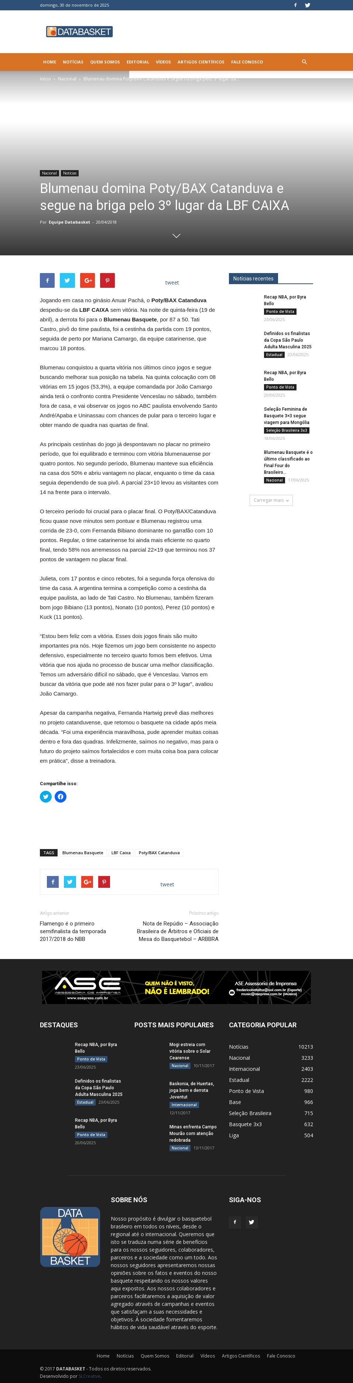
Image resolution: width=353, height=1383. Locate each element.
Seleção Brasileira (250, 1113)
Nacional (67, 79)
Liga (234, 1135)
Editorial (138, 62)
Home (49, 62)
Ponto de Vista (280, 311)
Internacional (184, 1104)
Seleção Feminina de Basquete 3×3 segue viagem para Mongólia (286, 416)
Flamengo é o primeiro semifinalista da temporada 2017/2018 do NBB (73, 931)
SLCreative (89, 1376)
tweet (172, 282)
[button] (304, 62)
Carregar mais (271, 500)
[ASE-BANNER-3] (176, 987)
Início (45, 79)
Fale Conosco (247, 62)
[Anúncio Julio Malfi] (271, 566)
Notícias (73, 62)
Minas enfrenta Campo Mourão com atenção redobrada (193, 1133)
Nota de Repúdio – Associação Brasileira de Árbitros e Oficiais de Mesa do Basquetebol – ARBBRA (178, 931)
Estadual (274, 354)
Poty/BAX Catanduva (159, 852)
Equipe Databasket (69, 222)
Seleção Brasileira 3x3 (286, 430)
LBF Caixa (121, 852)
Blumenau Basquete (82, 852)
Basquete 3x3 (245, 1124)
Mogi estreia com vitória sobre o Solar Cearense (189, 1051)
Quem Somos (105, 62)
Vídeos (163, 62)
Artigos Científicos (201, 62)
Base (235, 1102)
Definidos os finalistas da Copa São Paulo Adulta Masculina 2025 (288, 340)
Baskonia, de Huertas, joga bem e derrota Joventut (191, 1090)
